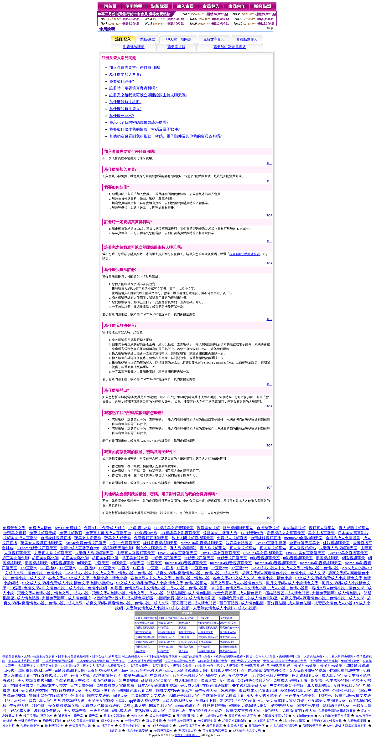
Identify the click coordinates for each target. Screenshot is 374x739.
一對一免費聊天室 (124, 543)
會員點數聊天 (247, 39)
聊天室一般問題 (178, 39)
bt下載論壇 (204, 646)
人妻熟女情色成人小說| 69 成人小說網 (158, 608)
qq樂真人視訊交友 (144, 700)
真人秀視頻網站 (183, 548)
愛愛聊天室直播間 (156, 680)
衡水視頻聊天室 (305, 675)
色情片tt (77, 695)
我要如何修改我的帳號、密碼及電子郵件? (144, 129)
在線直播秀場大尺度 (50, 675)
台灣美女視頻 (14, 533)
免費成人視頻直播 (232, 538)
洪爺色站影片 (104, 680)
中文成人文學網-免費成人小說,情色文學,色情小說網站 (67, 583)
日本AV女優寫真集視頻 (157, 685)
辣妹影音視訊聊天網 (160, 543)
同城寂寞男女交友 (51, 685)
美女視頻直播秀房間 (35, 680)
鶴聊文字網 (215, 675)
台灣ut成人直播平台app (79, 548)
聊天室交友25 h (143, 632)
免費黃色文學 (14, 528)
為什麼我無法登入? (125, 109)
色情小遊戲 (80, 675)
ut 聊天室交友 (205, 632)
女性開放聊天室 (346, 685)
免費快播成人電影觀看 (115, 685)
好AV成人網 (20, 710)
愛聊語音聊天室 (336, 705)
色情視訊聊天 (343, 690)
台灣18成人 (185, 622)
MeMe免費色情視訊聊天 (86, 543)
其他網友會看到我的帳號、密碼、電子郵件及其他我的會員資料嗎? (165, 136)
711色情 (38, 705)
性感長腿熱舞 (214, 705)
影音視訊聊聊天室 (187, 675)
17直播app (199, 568)
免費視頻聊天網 (42, 533)
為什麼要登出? (121, 116)
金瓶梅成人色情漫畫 (343, 538)
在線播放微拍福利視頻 (266, 670)
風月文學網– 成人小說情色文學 (236, 583)
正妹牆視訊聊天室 (145, 637)
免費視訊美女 (142, 646)
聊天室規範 (176, 47)
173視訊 (325, 695)
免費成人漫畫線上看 (290, 680)
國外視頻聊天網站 (238, 528)
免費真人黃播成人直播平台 (108, 533)
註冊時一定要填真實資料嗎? (133, 88)
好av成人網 (189, 685)
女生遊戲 (226, 680)
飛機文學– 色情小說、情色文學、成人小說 (53, 593)
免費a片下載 (206, 700)
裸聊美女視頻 (208, 528)
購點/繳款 (147, 39)
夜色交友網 (237, 675)
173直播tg (28, 568)
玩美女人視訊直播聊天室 (41, 543)
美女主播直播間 (321, 533)
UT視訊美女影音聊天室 (173, 528)
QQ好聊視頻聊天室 (254, 680)
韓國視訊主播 (307, 705)
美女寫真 (140, 651)
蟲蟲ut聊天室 (40, 700)
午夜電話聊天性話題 (205, 710)
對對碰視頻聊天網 (69, 700)
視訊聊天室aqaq (187, 632)
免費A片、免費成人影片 (104, 528)
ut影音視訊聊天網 (69, 670)
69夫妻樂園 (128, 680)
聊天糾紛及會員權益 (229, 47)
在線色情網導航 (215, 685)
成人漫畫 (321, 690)
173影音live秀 (139, 528)
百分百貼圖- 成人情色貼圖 (194, 603)
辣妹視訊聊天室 (336, 543)
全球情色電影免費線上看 (223, 695)
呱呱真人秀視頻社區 (227, 670)
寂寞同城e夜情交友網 (353, 695)
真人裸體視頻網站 (354, 528)
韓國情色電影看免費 (135, 690)
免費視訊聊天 (165, 622)
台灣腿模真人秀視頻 (72, 680)
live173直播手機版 (271, 543)
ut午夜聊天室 (206, 690)
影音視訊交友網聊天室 (286, 533)
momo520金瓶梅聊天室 (303, 538)
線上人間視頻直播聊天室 (193, 538)
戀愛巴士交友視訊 (167, 618)
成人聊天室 (331, 675)
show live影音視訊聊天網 (141, 670)
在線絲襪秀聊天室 (66, 690)
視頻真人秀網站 (322, 528)
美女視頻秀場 (75, 710)
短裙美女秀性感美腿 (264, 695)
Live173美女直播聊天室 (177, 553)
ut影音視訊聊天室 (166, 558)
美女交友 (183, 651)
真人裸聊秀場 (318, 685)
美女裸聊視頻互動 (63, 705)
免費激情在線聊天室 (299, 710)
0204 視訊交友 (186, 618)
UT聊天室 (203, 618)
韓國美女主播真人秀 (220, 533)
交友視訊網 (226, 618)
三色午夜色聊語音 (300, 695)
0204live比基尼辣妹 (208, 622)
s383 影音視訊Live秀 (34, 670)
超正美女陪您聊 (15, 558)
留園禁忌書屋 (21, 685)
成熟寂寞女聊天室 (149, 710)
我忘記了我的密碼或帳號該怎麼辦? (138, 122)
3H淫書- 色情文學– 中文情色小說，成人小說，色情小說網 (58, 588)
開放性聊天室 (160, 705)
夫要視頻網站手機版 (287, 685)
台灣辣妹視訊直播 (56, 538)
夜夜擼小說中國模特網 (330, 680)
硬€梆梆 (226, 700)
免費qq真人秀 (134, 705)
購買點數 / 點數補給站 (244, 254)
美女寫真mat (205, 642)
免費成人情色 (40, 528)
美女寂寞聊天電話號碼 (285, 700)
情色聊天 (271, 710)
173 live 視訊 (15, 700)
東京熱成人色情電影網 (258, 690)
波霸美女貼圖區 (239, 543)
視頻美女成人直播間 (20, 538)
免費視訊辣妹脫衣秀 (146, 618)
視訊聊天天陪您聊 (117, 548)
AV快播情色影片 (107, 675)
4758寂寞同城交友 (344, 670)
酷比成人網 (121, 710)
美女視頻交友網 (34, 690)
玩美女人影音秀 (87, 538)
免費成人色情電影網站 (101, 705)
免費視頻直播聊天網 (151, 538)
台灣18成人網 (165, 646)
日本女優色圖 (81, 685)
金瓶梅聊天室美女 (304, 543)
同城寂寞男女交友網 (148, 695)
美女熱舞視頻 (294, 528)
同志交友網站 (98, 695)
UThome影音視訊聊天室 (37, 548)
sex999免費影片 (68, 528)
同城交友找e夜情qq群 (174, 690)
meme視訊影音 (187, 705)
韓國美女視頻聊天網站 (248, 705)
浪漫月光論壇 (305, 665)
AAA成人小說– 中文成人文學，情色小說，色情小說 (295, 568)
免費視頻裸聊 (70, 533)
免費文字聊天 (214, 39)
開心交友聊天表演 (151, 548)
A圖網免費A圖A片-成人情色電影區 (123, 598)
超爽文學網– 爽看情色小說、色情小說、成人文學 (197, 573)
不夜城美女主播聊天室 (326, 700)
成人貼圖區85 (186, 680)
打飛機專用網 (252, 665)
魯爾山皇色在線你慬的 (48, 695)
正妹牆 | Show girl (188, 642)
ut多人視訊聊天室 (177, 700)
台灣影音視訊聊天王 (187, 735)
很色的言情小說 (249, 700)
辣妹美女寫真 (186, 646)
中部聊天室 (159, 675)
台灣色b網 (176, 710)
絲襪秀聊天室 (281, 705)
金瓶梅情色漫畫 (228, 646)
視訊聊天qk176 (228, 632)
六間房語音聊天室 (183, 695)
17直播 (123, 568)
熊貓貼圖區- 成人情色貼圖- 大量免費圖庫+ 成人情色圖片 (214, 593)
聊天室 (182, 627)
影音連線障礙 (134, 47)
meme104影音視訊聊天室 (202, 543)
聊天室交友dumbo (229, 627)
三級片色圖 (99, 710)
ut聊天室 (84, 563)
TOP (269, 163)
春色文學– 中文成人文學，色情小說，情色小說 (87, 578)
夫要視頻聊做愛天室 (249, 685)
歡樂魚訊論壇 (135, 675)
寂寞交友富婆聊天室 (243, 710)
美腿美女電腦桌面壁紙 (107, 700)
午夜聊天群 (18, 705)
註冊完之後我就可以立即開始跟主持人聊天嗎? (148, 95)
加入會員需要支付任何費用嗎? (135, 68)
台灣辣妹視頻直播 (265, 538)
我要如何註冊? (121, 81)
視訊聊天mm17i (166, 637)
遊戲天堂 (208, 680)
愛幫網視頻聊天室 (295, 690)
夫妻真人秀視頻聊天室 (338, 548)
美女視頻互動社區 (100, 690)
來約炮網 (228, 690)
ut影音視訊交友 (228, 622)
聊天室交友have (228, 651)
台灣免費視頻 (268, 528)
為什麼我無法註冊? (125, 102)
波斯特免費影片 (47, 710)
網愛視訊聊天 (327, 558)
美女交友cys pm (228, 637)
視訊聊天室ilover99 (208, 637)
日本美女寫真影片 (353, 533)
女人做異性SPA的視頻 (307, 670)
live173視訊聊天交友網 (270, 675)
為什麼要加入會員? (125, 74)
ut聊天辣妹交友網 (144, 622)
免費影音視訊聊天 (145, 627)
